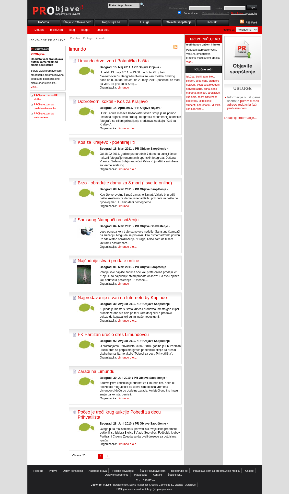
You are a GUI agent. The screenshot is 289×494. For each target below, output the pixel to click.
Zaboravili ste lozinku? (215, 13)
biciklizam (56, 30)
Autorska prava (98, 470)
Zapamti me (191, 13)
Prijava (53, 470)
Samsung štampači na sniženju (108, 219)
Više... (34, 86)
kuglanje (191, 96)
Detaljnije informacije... (240, 118)
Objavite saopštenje (178, 22)
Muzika (215, 104)
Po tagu (87, 38)
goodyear (191, 100)
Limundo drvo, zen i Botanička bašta (113, 60)
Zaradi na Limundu (96, 371)
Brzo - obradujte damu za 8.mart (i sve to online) (125, 182)
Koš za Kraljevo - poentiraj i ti (106, 142)
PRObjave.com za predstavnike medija (216, 470)
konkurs (191, 108)
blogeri (85, 30)
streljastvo (214, 92)
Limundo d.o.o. (127, 128)
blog (72, 30)
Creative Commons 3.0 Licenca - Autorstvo (172, 484)
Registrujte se (111, 22)
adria (207, 88)
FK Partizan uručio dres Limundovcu (113, 334)
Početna (43, 22)
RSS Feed (251, 22)
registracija (244, 13)
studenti (191, 104)
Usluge (144, 22)
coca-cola (103, 30)
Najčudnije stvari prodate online (108, 260)
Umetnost (211, 96)
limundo (100, 38)
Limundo (123, 87)
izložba (39, 30)
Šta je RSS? (175, 474)
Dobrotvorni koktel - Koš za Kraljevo (113, 101)
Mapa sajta (140, 474)
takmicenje (205, 100)
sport (201, 96)
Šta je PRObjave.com (77, 22)
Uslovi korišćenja (73, 470)
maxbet (201, 92)
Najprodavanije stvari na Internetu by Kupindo (122, 297)
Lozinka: (217, 8)
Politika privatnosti (123, 470)
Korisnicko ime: (178, 8)
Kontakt (213, 22)
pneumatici (203, 104)
